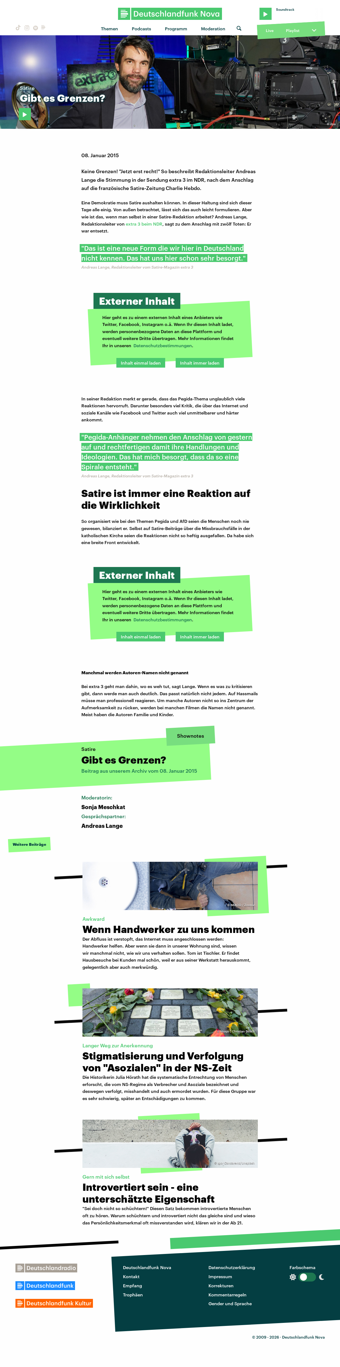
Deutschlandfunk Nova (147, 1267)
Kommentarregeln (227, 1294)
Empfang (132, 1285)
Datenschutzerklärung (231, 1267)
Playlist (292, 30)
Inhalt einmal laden (141, 362)
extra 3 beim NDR (144, 223)
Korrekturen (221, 1285)
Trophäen (133, 1294)
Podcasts (141, 28)
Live (270, 30)
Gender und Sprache (230, 1303)
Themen (109, 28)
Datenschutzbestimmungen (162, 345)
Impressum (220, 1276)
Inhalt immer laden (199, 362)
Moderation (213, 28)
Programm (176, 28)
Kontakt (131, 1276)
